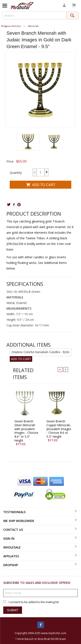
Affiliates (11, 556)
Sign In (8, 538)
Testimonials (14, 512)
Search (72, 15)
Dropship (10, 565)
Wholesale (12, 547)
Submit (12, 610)
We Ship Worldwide (18, 521)
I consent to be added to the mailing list (34, 602)
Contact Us (13, 530)
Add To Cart (40, 185)
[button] (28, 141)
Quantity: (16, 173)
